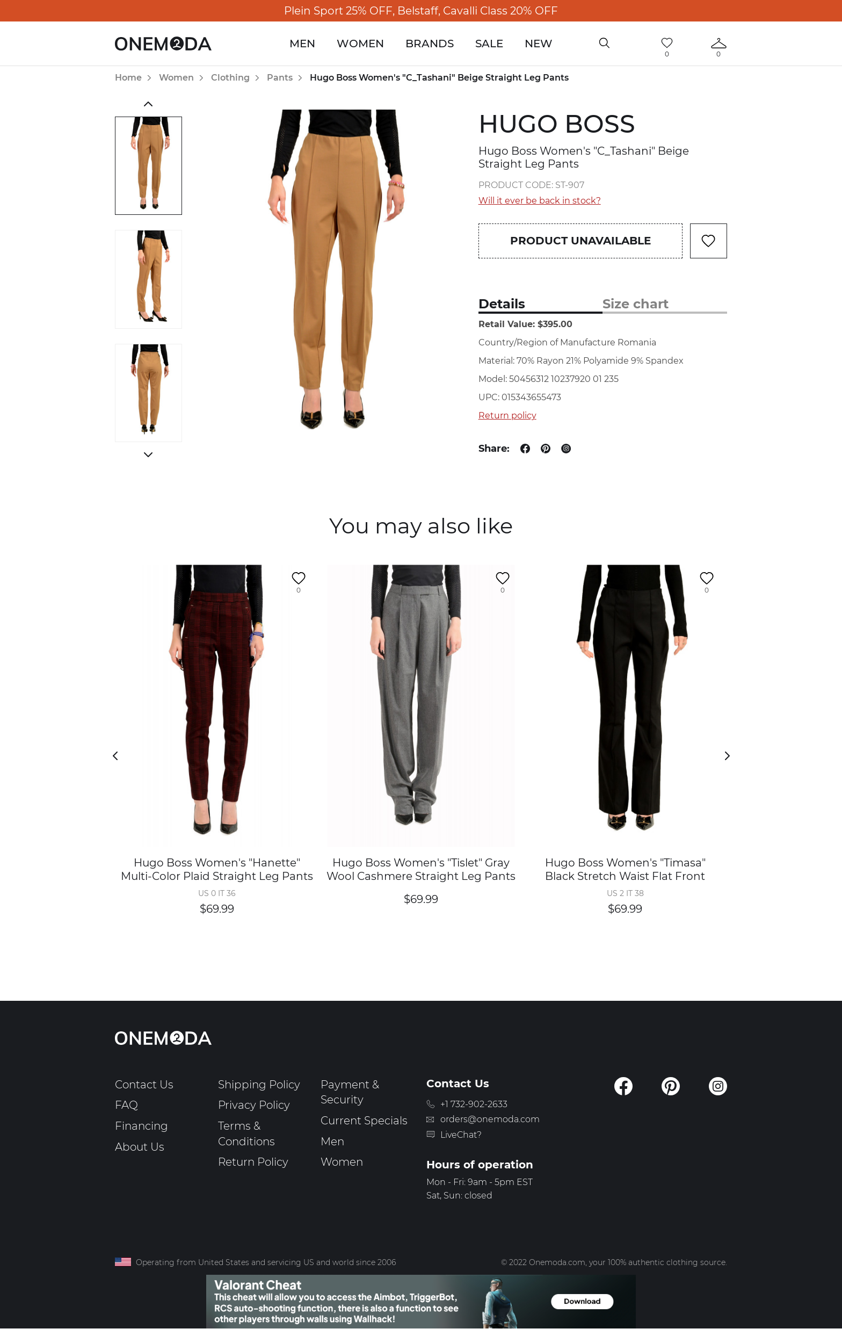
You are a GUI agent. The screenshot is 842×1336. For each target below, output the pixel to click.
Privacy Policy (254, 1105)
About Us (139, 1146)
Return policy (507, 415)
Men (302, 43)
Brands (429, 43)
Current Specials (364, 1120)
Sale (489, 43)
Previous (148, 103)
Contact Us (144, 1084)
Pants (280, 78)
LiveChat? (461, 1135)
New (539, 43)
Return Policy (253, 1162)
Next (148, 454)
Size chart (636, 304)
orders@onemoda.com (490, 1119)
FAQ (126, 1105)
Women (360, 43)
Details (501, 304)
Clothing (230, 78)
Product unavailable (580, 240)
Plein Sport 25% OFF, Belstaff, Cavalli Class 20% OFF (421, 10)
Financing (141, 1126)
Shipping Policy (259, 1084)
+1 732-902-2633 (473, 1104)
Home (128, 78)
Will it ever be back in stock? (539, 201)
